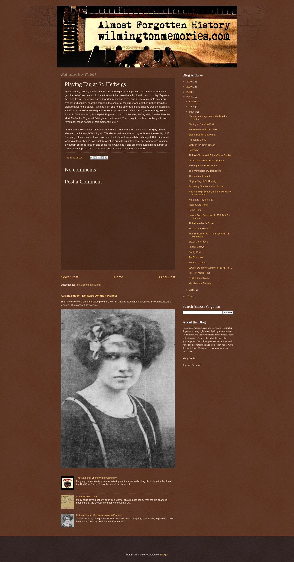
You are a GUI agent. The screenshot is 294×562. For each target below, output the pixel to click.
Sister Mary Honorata (200, 228)
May (191, 111)
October (193, 101)
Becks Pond (195, 210)
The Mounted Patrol (199, 176)
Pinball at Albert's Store (201, 223)
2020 (189, 81)
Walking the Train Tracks (202, 145)
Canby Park (195, 252)
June (192, 106)
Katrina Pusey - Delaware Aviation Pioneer (89, 295)
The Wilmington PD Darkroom (205, 170)
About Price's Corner (87, 496)
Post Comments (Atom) (88, 284)
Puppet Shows (196, 246)
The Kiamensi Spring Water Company (96, 477)
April (192, 289)
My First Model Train (200, 272)
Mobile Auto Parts (198, 204)
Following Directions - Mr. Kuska (206, 186)
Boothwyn (194, 150)
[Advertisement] (194, 428)
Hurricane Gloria (197, 139)
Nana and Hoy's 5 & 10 (201, 199)
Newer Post (69, 277)
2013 (189, 296)
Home (118, 277)
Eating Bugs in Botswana (202, 134)
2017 (189, 97)
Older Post (167, 277)
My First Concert (197, 262)
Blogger (164, 554)
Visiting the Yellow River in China (206, 160)
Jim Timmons (196, 257)
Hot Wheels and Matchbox (203, 129)
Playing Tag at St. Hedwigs (203, 181)
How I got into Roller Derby (203, 165)
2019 (189, 86)
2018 (189, 92)
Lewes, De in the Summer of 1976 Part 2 (210, 267)
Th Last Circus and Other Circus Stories (210, 155)
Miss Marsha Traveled (200, 283)
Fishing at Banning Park (201, 124)
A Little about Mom (199, 278)
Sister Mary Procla (198, 241)
